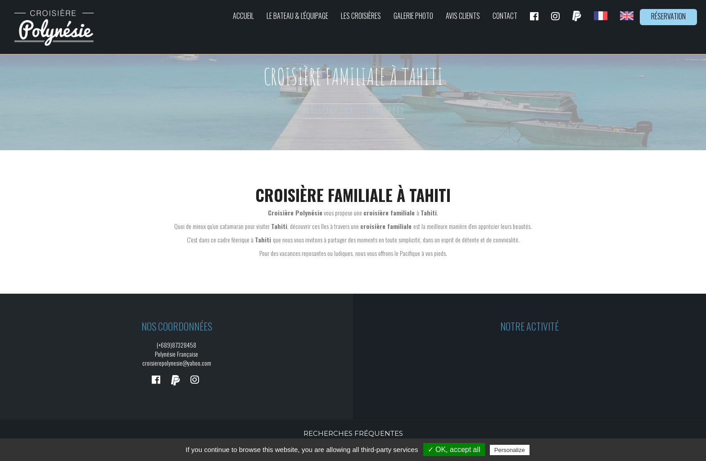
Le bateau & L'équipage (297, 15)
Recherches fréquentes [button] (353, 433)
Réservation (668, 16)
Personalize (509, 450)
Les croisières (361, 15)
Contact (505, 15)
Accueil (243, 15)
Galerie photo (413, 15)
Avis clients (463, 15)
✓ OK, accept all (454, 449)
